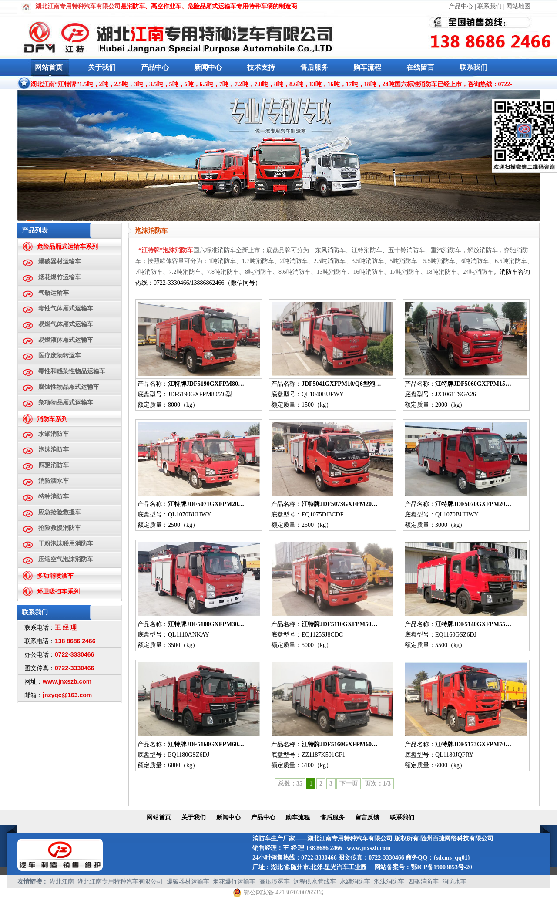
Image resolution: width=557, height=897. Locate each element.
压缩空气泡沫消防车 (65, 559)
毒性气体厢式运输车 (65, 308)
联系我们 (489, 6)
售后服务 (314, 67)
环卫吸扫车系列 (58, 591)
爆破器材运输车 (59, 261)
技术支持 (261, 67)
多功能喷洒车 (55, 576)
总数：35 (290, 783)
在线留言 (420, 67)
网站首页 (49, 67)
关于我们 (102, 67)
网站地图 (518, 6)
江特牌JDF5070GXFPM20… (473, 504)
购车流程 (367, 67)
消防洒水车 (53, 481)
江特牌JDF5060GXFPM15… (473, 384)
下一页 (348, 783)
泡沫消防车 (53, 449)
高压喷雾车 (274, 881)
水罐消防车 (53, 434)
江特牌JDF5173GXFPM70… (473, 744)
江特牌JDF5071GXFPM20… (206, 504)
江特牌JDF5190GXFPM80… (206, 384)
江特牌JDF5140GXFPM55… (473, 624)
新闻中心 (208, 67)
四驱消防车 (53, 465)
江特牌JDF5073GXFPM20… (340, 504)
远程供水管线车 (314, 881)
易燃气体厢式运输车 (65, 324)
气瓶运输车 (53, 293)
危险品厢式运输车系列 (67, 246)
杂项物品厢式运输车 (65, 402)
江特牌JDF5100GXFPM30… (206, 624)
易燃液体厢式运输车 (65, 340)
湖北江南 (62, 881)
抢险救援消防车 (59, 528)
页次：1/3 (378, 783)
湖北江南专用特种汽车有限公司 (120, 881)
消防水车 (454, 881)
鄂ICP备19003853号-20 (441, 867)
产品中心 (461, 6)
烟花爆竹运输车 (59, 277)
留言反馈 (367, 817)
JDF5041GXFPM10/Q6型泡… (341, 384)
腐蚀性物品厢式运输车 (68, 387)
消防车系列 (52, 419)
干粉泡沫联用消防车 (65, 543)
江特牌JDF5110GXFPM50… (339, 624)
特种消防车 (53, 496)
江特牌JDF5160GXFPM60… (206, 744)
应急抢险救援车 (59, 512)
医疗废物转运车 (59, 355)
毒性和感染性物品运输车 (71, 371)
